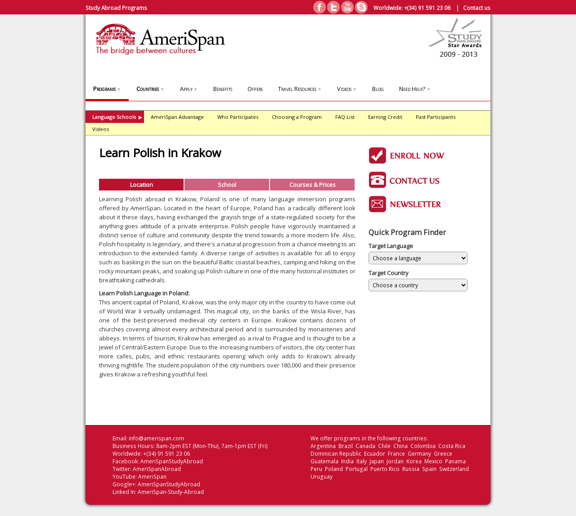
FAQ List (345, 116)
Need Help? (415, 89)
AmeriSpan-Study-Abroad (171, 492)
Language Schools (117, 116)
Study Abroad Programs (116, 7)
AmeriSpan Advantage (177, 116)
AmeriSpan (152, 476)
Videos (347, 89)
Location (141, 185)
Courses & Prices (312, 185)
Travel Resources (300, 89)
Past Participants (435, 116)
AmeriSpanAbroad (157, 469)
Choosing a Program (297, 116)
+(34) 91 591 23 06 (427, 7)
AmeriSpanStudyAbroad (171, 461)
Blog (378, 89)
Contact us (476, 7)
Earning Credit (385, 116)
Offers (255, 89)
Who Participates (237, 116)
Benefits (222, 89)
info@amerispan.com (156, 438)
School (227, 185)
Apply (189, 89)
